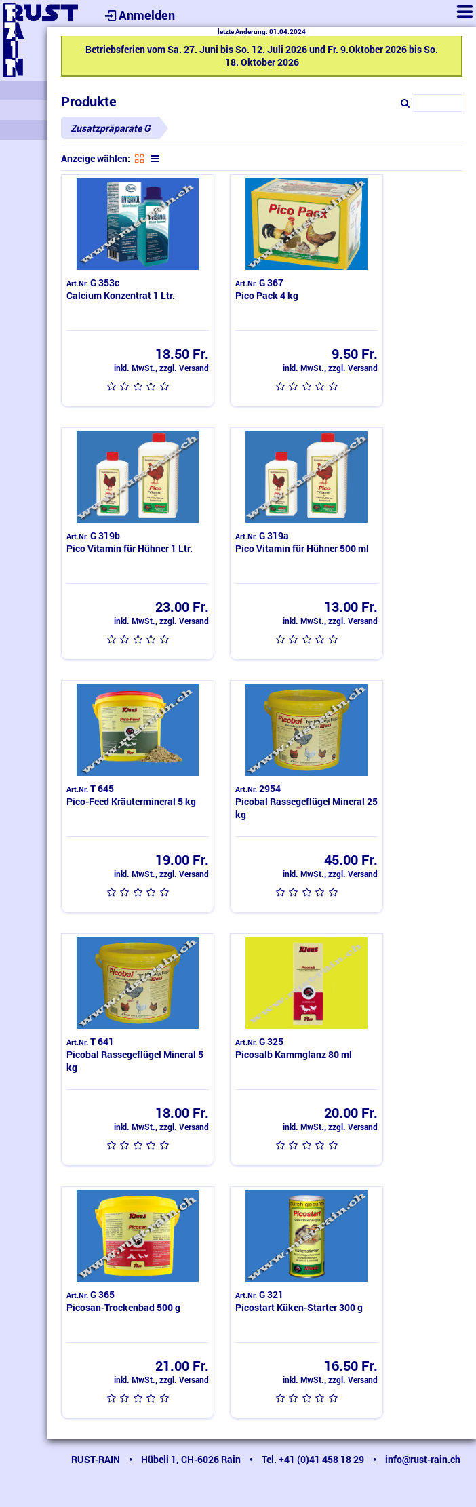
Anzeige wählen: (95, 158)
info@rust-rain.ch (422, 1459)
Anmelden (138, 15)
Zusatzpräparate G (110, 127)
